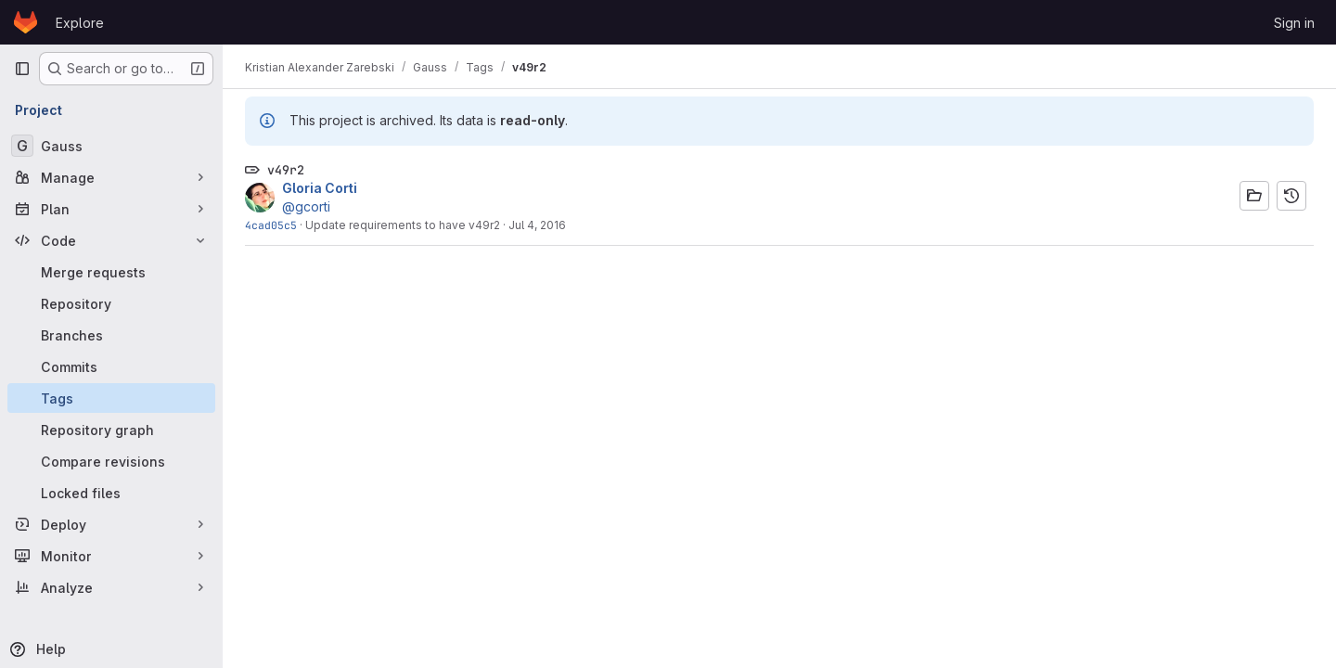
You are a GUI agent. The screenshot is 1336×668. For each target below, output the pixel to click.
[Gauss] (111, 146)
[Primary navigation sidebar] (22, 69)
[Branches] (111, 335)
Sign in (1294, 23)
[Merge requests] (111, 272)
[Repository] (111, 303)
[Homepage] (25, 22)
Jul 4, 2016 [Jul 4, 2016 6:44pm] (537, 225)
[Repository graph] (111, 429)
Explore (80, 23)
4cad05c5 (271, 225)
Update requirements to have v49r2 (402, 225)
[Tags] (111, 398)
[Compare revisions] (111, 461)
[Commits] (111, 366)
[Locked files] (111, 492)
